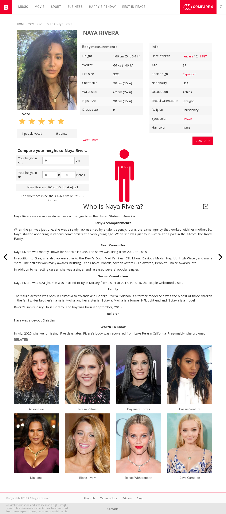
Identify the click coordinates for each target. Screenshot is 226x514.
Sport (56, 6)
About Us (89, 498)
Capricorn (189, 74)
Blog (139, 498)
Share (94, 140)
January (188, 56)
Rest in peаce (133, 6)
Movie (39, 6)
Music (23, 6)
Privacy (127, 498)
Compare (198, 7)
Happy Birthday (102, 6)
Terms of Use (108, 498)
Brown (187, 119)
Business (75, 6)
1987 (203, 56)
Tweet (85, 140)
